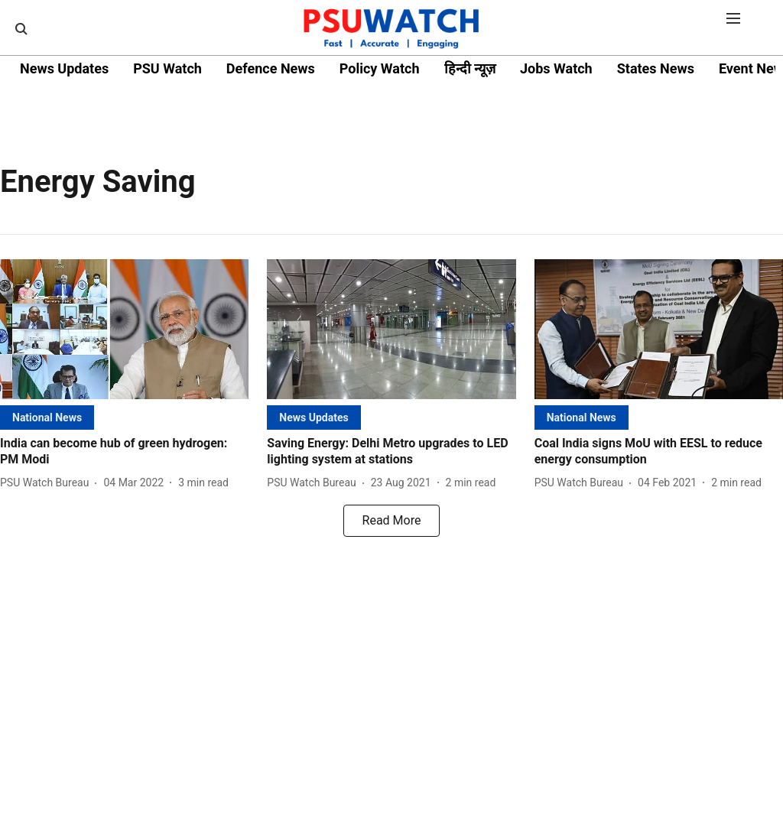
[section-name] (47, 417)
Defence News (270, 68)
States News (655, 68)
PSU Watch (167, 68)
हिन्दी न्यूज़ (469, 68)
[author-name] (47, 483)
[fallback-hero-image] (124, 329)
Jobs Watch (556, 68)
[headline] (124, 452)
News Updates (64, 68)
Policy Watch (380, 68)
